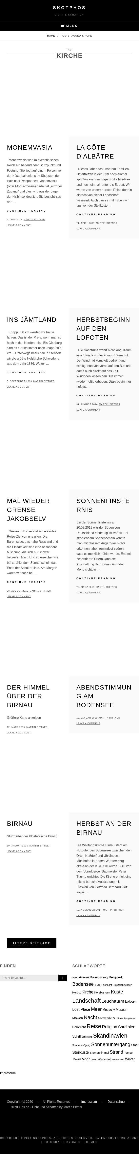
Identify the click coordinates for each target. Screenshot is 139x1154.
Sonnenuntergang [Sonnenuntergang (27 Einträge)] (110, 1044)
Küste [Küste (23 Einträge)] (117, 991)
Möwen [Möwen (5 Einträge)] (77, 1018)
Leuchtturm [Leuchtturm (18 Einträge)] (113, 1001)
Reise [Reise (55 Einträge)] (94, 1026)
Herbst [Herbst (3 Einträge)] (76, 992)
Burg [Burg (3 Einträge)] (98, 984)
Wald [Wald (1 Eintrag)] (94, 1059)
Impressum (8, 1073)
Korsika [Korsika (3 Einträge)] (99, 992)
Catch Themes (85, 1142)
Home (51, 35)
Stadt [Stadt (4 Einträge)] (134, 1045)
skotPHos (69, 7)
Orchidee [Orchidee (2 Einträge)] (118, 1018)
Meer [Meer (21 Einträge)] (96, 1009)
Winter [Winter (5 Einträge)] (130, 1059)
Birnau (20, 823)
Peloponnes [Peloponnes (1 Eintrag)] (129, 1018)
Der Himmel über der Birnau (28, 696)
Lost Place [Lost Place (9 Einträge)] (81, 1009)
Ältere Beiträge (31, 943)
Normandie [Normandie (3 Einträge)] (105, 1018)
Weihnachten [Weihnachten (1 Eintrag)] (118, 1059)
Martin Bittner (34, 219)
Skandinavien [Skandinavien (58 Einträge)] (110, 1035)
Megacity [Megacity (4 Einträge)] (109, 1009)
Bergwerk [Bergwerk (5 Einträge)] (116, 977)
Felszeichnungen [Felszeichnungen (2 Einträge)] (122, 984)
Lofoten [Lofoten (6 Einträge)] (130, 1001)
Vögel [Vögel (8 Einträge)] (86, 1059)
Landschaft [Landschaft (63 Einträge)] (86, 1000)
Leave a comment (19, 225)
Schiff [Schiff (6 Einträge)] (76, 1036)
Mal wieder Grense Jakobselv (28, 509)
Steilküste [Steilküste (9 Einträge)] (80, 1052)
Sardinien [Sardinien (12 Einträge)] (126, 1026)
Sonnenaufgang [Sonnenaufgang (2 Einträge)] (81, 1045)
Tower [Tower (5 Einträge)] (76, 1059)
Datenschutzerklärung (117, 1138)
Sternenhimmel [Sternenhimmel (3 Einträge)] (99, 1052)
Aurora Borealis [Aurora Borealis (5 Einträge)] (90, 977)
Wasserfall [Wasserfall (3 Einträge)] (104, 1059)
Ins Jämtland (31, 319)
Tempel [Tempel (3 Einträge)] (128, 1052)
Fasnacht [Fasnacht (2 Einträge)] (106, 984)
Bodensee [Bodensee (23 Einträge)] (83, 984)
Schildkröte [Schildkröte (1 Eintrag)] (87, 1037)
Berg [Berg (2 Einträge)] (105, 977)
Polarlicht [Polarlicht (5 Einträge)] (79, 1027)
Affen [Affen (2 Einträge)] (75, 977)
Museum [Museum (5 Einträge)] (122, 1010)
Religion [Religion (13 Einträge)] (109, 1026)
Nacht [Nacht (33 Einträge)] (90, 1017)
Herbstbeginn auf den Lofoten (103, 328)
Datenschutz (116, 1101)
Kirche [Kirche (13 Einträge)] (87, 992)
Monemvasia (30, 147)
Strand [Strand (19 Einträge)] (116, 1052)
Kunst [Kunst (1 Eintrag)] (107, 992)
